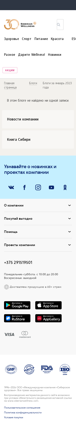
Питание (41, 39)
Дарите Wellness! (31, 55)
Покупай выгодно (38, 218)
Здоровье (11, 39)
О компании (38, 205)
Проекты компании (38, 244)
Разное (9, 55)
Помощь (38, 231)
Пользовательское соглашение (22, 407)
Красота (57, 39)
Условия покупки (13, 417)
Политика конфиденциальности (23, 412)
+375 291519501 (18, 262)
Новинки (54, 55)
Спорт (26, 39)
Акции (10, 70)
